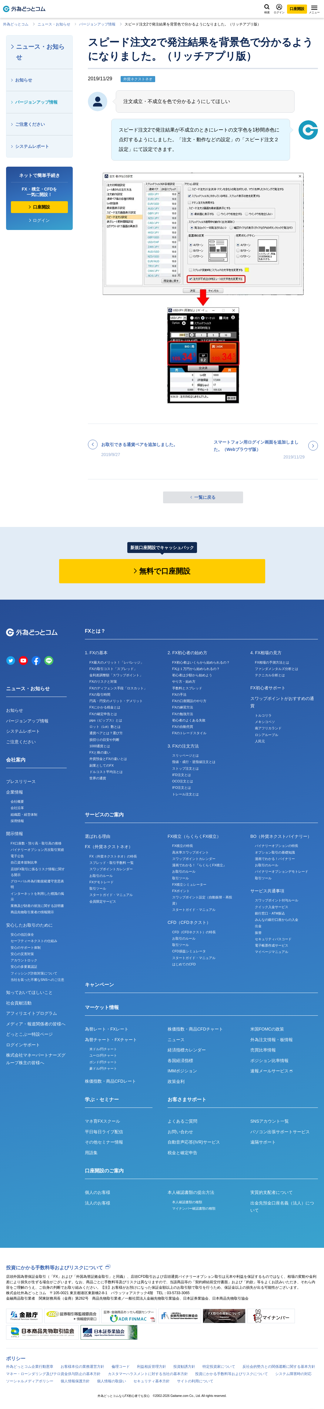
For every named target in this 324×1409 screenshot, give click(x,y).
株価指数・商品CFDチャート (195, 1029)
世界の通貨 (97, 778)
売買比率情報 (263, 1050)
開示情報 (14, 833)
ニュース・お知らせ (54, 24)
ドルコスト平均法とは (106, 772)
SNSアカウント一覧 (269, 1121)
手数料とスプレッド (187, 688)
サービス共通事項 (267, 890)
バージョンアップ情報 (97, 24)
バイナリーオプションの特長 (276, 846)
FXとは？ (95, 631)
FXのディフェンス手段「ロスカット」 (118, 688)
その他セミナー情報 (104, 1142)
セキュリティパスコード (273, 939)
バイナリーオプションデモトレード (281, 871)
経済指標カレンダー (187, 1050)
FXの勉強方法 (182, 714)
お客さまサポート (187, 1099)
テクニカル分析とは (270, 675)
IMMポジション (182, 1070)
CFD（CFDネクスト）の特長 (194, 932)
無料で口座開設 (164, 571)
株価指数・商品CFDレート (110, 1081)
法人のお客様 (97, 1203)
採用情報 (17, 821)
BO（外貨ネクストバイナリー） (281, 836)
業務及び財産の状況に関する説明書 (37, 906)
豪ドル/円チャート (103, 1068)
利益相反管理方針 (151, 1366)
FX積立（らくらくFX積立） (194, 836)
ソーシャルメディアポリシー (29, 1381)
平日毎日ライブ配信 (104, 1131)
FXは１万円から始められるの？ (196, 669)
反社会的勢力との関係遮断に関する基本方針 (278, 1366)
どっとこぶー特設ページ (29, 1034)
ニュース (176, 1039)
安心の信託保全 (22, 934)
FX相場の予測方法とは (272, 662)
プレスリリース (21, 781)
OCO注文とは (182, 781)
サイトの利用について (195, 1381)
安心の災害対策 (22, 954)
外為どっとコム (15, 24)
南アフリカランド (268, 728)
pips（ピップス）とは (105, 720)
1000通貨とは (99, 746)
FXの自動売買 (182, 726)
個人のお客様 (97, 1192)
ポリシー (15, 1358)
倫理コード (121, 1366)
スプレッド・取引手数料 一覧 (111, 862)
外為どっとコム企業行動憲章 (29, 1366)
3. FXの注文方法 (183, 746)
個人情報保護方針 (75, 1381)
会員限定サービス (102, 901)
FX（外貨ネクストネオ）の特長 (113, 856)
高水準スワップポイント (190, 852)
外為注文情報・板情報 (271, 1039)
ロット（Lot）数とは (105, 726)
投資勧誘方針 (184, 1366)
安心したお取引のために (29, 925)
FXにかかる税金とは (104, 707)
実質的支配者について (271, 1192)
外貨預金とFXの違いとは (108, 759)
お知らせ (23, 80)
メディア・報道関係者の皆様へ (35, 1023)
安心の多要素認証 (24, 966)
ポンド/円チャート (103, 1062)
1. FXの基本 (96, 652)
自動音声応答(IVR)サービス (194, 1142)
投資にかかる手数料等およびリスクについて (54, 1267)
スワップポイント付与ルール (276, 900)
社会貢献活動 (19, 1003)
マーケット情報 (102, 1007)
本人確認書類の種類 (187, 1202)
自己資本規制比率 (24, 862)
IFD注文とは (181, 775)
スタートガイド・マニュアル (111, 895)
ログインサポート (23, 1044)
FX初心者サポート (268, 687)
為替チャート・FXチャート (111, 1039)
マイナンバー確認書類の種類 (193, 1208)
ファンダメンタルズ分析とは (276, 669)
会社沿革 (17, 808)
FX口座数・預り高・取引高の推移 (36, 843)
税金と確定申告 (182, 1152)
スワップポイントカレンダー (111, 869)
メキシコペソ (265, 722)
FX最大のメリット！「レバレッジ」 (116, 662)
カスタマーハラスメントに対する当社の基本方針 (148, 1374)
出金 (258, 926)
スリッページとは (185, 755)
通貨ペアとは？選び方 (106, 733)
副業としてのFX (101, 765)
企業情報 (14, 792)
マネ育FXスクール (102, 1121)
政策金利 (176, 1081)
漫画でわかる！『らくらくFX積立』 (199, 865)
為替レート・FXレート (107, 1029)
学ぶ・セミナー (102, 1099)
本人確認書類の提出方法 (191, 1192)
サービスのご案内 (104, 814)
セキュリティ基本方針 (151, 1381)
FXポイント (181, 891)
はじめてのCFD (184, 964)
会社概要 (17, 801)
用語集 (91, 1152)
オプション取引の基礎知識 (275, 852)
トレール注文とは (185, 794)
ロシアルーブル (266, 735)
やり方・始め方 (183, 681)
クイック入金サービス (271, 907)
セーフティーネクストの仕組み (34, 941)
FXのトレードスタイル (189, 733)
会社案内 (15, 759)
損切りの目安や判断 (104, 739)
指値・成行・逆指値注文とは (193, 762)
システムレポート (32, 146)
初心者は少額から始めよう (192, 675)
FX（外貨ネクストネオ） (109, 846)
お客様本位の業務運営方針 (82, 1366)
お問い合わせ (180, 1131)
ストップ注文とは (185, 768)
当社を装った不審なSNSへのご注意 (37, 979)
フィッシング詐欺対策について (34, 973)
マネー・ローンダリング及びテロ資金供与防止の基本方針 (53, 1374)
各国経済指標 (180, 1060)
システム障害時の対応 (293, 1374)
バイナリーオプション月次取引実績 (37, 849)
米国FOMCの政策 (267, 1029)
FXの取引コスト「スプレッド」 (113, 669)
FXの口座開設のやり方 (189, 701)
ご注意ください (30, 124)
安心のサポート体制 (26, 947)
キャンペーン (99, 984)
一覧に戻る (204, 497)
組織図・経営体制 (24, 814)
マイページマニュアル (271, 952)
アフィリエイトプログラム (31, 1013)
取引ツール (97, 888)
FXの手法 (179, 694)
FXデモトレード (101, 882)
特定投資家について (218, 1366)
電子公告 (17, 856)
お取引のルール (101, 876)
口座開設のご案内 (104, 1170)
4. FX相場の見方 (266, 652)
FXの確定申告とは (103, 714)
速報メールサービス (271, 1070)
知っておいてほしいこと (29, 992)
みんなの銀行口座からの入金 (276, 919)
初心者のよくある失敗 (188, 720)
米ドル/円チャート (103, 1049)
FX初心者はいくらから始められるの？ (201, 662)
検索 (267, 9)
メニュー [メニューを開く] (314, 9)
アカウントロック (24, 960)
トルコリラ (263, 715)
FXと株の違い (99, 752)
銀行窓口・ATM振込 (270, 913)
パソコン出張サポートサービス (280, 1131)
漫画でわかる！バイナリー (275, 859)
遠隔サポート (263, 1142)
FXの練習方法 (182, 707)
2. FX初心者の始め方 (187, 652)
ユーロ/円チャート (103, 1055)
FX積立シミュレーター (189, 884)
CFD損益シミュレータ (189, 951)
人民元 (260, 741)
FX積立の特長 (182, 846)
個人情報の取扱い (111, 1381)
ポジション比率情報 (269, 1060)
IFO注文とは (181, 787)
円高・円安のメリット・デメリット (116, 701)
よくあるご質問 (182, 1121)
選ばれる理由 (97, 836)
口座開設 (297, 9)
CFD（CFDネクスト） (189, 922)
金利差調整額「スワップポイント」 (116, 675)
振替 (258, 932)
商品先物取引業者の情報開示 (32, 912)
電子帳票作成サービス (271, 945)
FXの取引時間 (99, 694)
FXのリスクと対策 (103, 681)
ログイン (279, 9)
